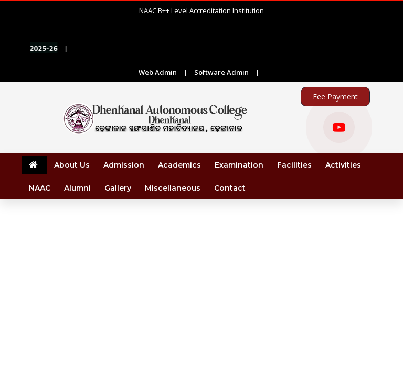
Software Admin (221, 72)
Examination (239, 165)
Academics (179, 165)
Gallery (117, 188)
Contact (230, 188)
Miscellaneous (172, 188)
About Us (72, 165)
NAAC (39, 188)
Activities (343, 165)
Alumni (77, 188)
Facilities (294, 165)
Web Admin (158, 72)
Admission (123, 165)
